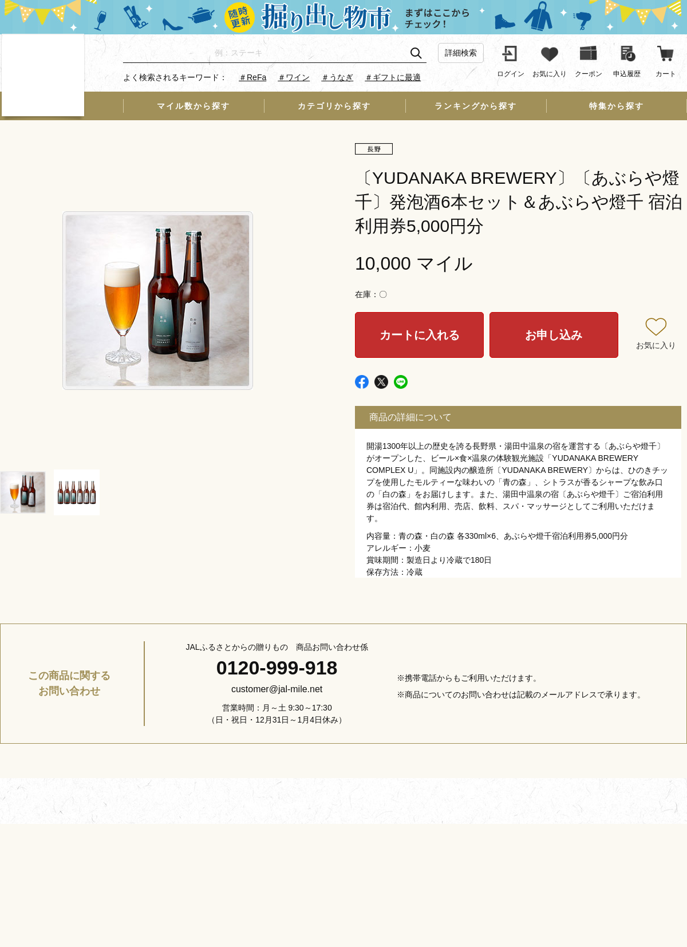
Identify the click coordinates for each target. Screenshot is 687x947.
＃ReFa (252, 77)
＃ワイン (294, 77)
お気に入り (656, 345)
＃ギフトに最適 (393, 77)
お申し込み (553, 335)
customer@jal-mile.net (276, 689)
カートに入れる (420, 335)
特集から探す (616, 106)
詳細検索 (461, 52)
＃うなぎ (337, 77)
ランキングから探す (476, 106)
